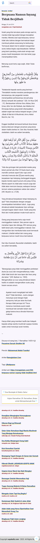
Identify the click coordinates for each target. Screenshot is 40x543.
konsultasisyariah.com (8, 451)
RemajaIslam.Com (14, 358)
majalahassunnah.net (8, 466)
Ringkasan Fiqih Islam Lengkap (14, 519)
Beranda (4, 11)
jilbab (8, 365)
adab (11, 514)
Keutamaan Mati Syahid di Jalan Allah (16, 501)
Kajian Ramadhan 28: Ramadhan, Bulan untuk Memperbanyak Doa (22, 399)
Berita (17, 451)
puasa (12, 365)
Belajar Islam (15, 443)
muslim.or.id (5, 496)
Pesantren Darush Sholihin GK (13, 344)
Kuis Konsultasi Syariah (11, 448)
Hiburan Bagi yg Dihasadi (11, 423)
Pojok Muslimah (17, 27)
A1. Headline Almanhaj (17, 410)
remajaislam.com (7, 27)
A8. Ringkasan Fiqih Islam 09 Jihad (21, 503)
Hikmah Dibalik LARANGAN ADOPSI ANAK (18, 464)
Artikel (10, 11)
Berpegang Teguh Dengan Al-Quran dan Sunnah (20, 456)
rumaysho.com (6, 443)
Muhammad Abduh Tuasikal (19, 350)
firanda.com (5, 425)
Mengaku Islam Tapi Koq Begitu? (14, 494)
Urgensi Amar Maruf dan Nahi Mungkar (17, 471)
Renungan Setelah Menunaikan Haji (15, 479)
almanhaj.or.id (6, 410)
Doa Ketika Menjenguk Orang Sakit (15, 441)
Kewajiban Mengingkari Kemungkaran (16, 416)
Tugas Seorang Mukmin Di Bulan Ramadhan (18, 486)
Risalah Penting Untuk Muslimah (20, 436)
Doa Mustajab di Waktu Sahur (15, 392)
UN (10, 425)
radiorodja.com (6, 436)
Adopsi (17, 466)
